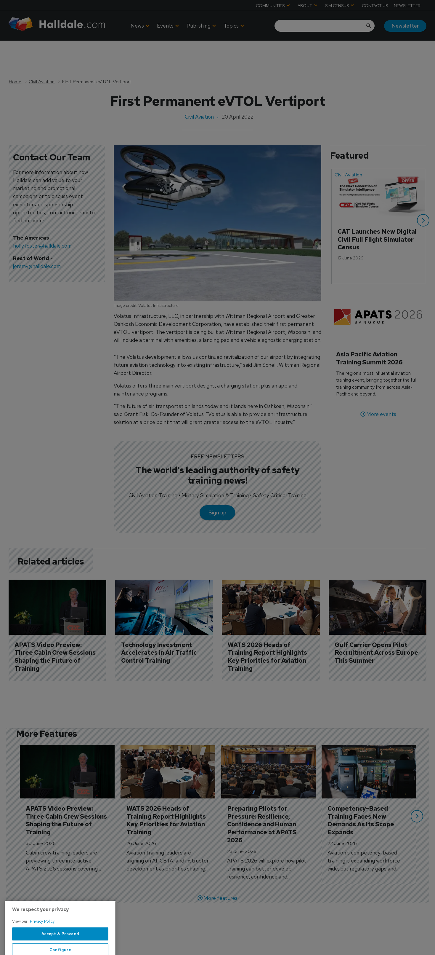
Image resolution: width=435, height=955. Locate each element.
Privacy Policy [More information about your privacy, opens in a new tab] (42, 938)
